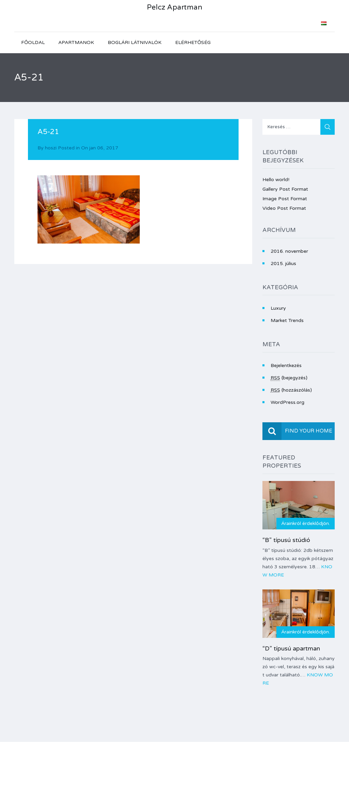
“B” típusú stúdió (286, 540)
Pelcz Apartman (174, 7)
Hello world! (275, 179)
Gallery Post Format (285, 189)
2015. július (283, 263)
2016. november (289, 251)
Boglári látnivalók (135, 42)
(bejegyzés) (289, 378)
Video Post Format (284, 208)
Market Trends (287, 320)
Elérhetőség (193, 42)
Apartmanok (76, 42)
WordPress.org (287, 402)
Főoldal (33, 42)
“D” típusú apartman (291, 648)
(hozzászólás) (291, 390)
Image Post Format (284, 199)
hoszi (51, 148)
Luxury (278, 308)
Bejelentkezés (286, 365)
